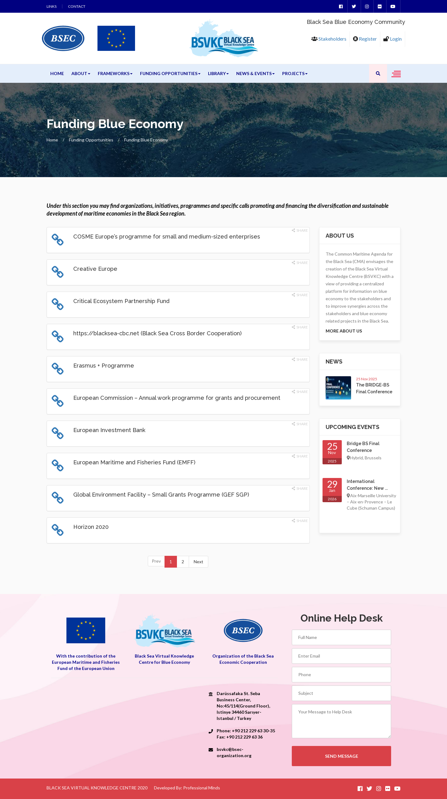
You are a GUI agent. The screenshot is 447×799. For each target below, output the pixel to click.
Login (392, 39)
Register (365, 39)
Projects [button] (295, 73)
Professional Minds (201, 787)
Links (51, 6)
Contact (76, 6)
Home (57, 73)
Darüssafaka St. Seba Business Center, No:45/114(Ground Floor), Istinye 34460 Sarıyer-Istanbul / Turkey (243, 706)
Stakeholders (328, 39)
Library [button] (218, 73)
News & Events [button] (255, 73)
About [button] (80, 73)
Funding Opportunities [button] (170, 73)
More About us (344, 330)
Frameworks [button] (115, 73)
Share (300, 230)
